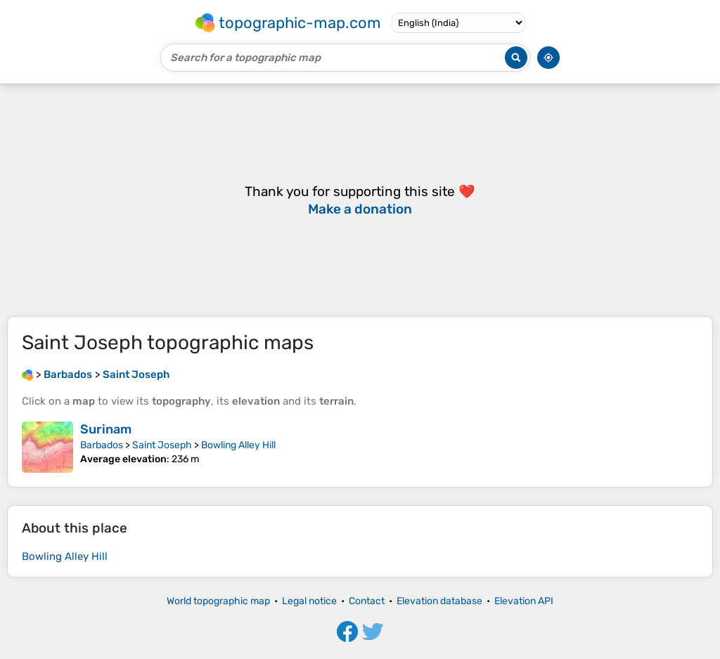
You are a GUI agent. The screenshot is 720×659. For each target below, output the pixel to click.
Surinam (105, 429)
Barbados (101, 445)
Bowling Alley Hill (238, 445)
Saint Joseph (162, 445)
